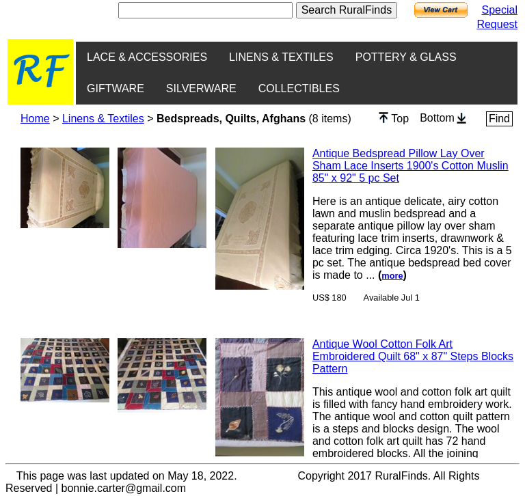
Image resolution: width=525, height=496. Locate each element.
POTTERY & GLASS (406, 57)
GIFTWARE (115, 88)
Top (394, 118)
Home (35, 118)
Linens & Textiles (103, 118)
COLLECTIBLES (299, 88)
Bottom (443, 118)
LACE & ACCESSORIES (147, 57)
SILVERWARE (201, 88)
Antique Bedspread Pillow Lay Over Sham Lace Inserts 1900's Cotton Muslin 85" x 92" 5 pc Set (410, 166)
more (392, 276)
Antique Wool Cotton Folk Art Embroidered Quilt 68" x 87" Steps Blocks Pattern (412, 356)
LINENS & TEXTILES (281, 57)
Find (499, 118)
